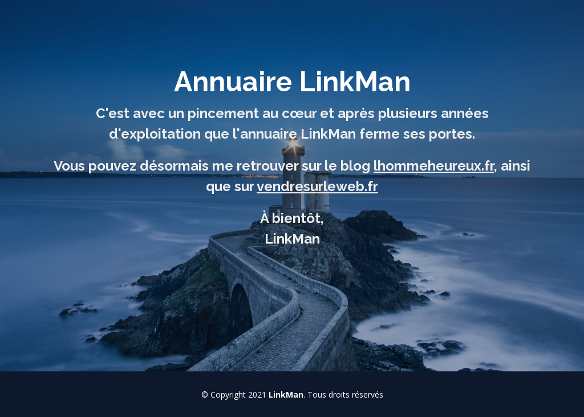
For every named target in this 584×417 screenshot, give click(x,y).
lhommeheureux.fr (434, 165)
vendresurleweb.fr (317, 186)
